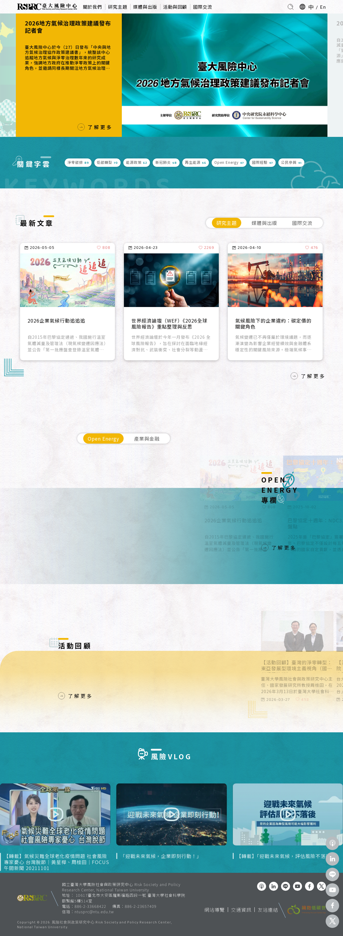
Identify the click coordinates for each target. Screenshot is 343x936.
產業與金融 (147, 438)
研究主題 (117, 7)
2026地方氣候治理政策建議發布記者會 (68, 27)
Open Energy (103, 438)
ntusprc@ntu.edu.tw (94, 911)
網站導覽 (214, 909)
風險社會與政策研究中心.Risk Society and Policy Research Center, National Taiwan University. (94, 925)
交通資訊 (241, 909)
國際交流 (202, 7)
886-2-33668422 (90, 906)
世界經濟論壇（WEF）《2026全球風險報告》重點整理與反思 (169, 323)
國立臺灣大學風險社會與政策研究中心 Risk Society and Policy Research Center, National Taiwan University (121, 887)
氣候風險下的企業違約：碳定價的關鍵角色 (273, 323)
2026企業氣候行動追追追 (56, 320)
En (323, 6)
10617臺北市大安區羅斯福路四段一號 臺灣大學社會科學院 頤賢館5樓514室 (123, 897)
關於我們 (92, 7)
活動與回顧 (175, 7)
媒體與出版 (145, 7)
